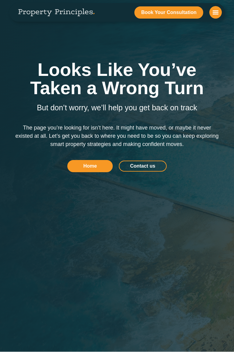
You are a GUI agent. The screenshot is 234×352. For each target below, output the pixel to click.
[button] (215, 12)
